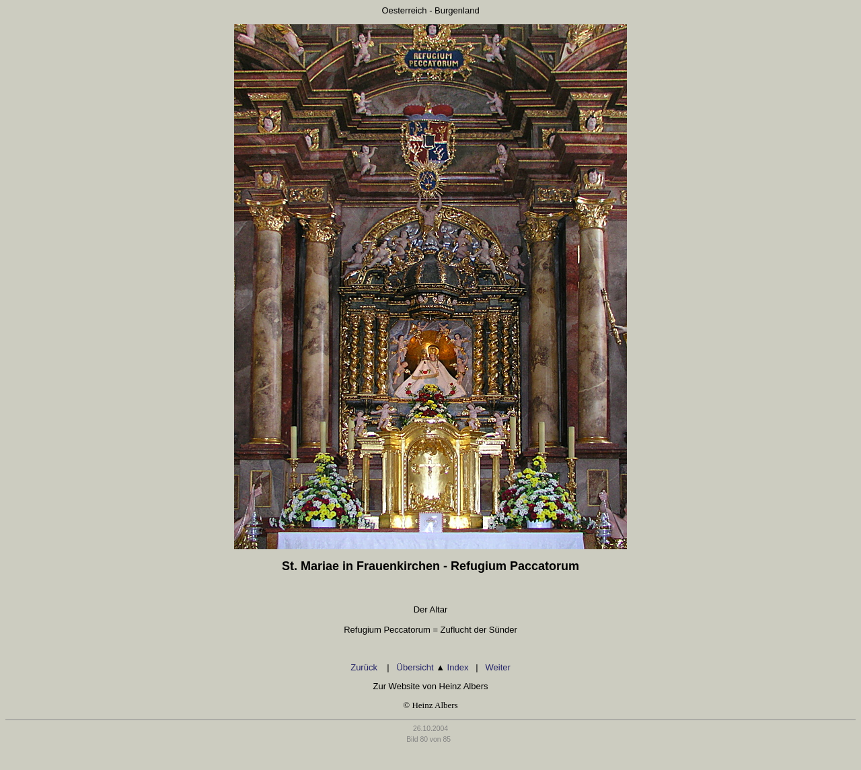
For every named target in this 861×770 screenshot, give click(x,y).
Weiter (497, 667)
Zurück (364, 667)
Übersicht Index (433, 667)
